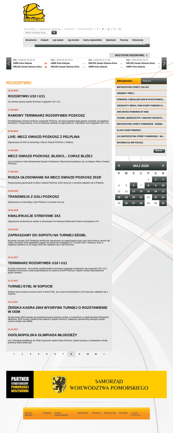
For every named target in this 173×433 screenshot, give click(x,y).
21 (141, 197)
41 (96, 354)
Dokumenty (137, 40)
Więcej (158, 150)
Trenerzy (124, 40)
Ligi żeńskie (73, 40)
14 (141, 191)
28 (141, 203)
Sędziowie (111, 40)
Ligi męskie (58, 40)
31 (163, 203)
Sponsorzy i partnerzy (50, 29)
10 (87, 354)
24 (163, 197)
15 (148, 191)
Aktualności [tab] (124, 80)
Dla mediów (30, 29)
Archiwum (69, 29)
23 (155, 197)
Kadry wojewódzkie (92, 40)
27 (133, 203)
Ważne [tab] (147, 80)
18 (118, 197)
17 (163, 191)
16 (155, 191)
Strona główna (28, 414)
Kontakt (123, 413)
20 (133, 197)
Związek (44, 40)
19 (126, 197)
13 (133, 191)
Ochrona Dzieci (85, 29)
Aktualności (31, 40)
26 (126, 203)
